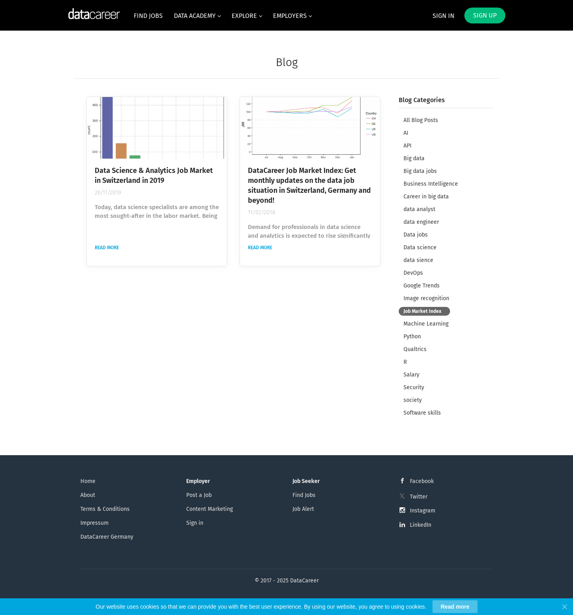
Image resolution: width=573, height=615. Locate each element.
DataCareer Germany (106, 537)
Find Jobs (304, 495)
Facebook (422, 481)
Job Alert (303, 509)
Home (88, 481)
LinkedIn (420, 525)
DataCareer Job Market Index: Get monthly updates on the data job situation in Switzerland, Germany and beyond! (309, 185)
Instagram (422, 510)
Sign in (443, 15)
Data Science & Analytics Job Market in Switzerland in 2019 (154, 175)
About (87, 495)
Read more (107, 247)
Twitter (418, 496)
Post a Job (199, 495)
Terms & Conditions (105, 509)
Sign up (485, 15)
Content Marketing (209, 509)
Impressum (94, 523)
